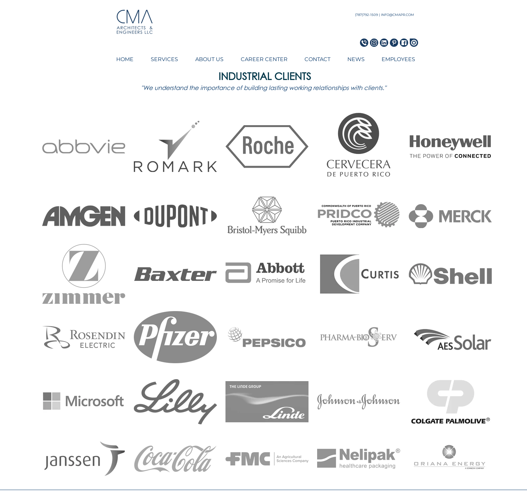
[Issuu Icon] (414, 43)
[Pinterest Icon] (394, 43)
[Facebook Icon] (404, 43)
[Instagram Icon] (374, 43)
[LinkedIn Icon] (384, 43)
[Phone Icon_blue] (364, 43)
